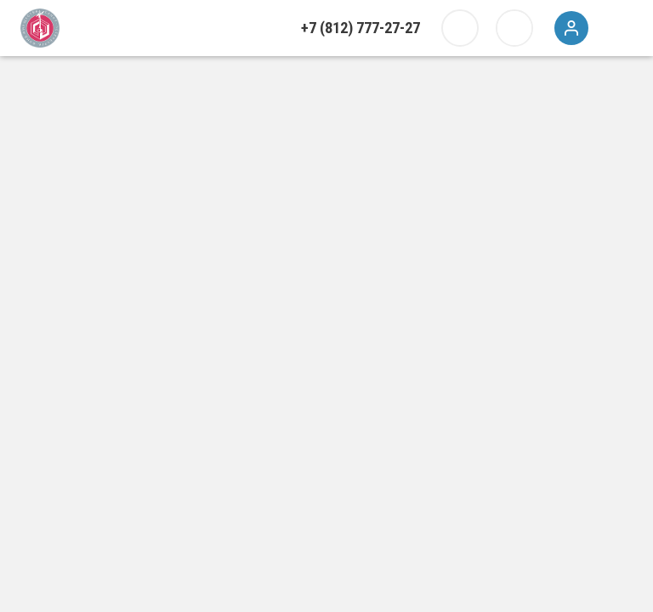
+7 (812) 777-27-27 (360, 28)
